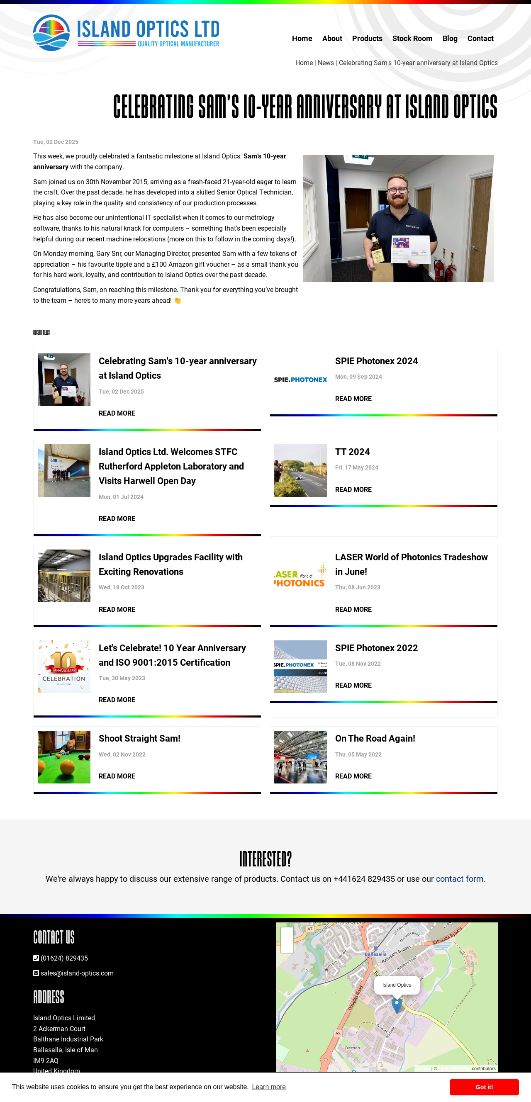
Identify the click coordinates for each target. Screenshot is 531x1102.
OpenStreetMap (454, 1068)
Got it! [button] (484, 1087)
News (326, 62)
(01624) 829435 (64, 958)
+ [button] (287, 933)
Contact (481, 38)
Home (302, 38)
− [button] (287, 946)
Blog (450, 38)
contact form (460, 878)
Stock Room (412, 38)
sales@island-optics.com (77, 972)
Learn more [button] (269, 1086)
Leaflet (423, 1068)
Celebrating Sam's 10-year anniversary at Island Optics (418, 62)
